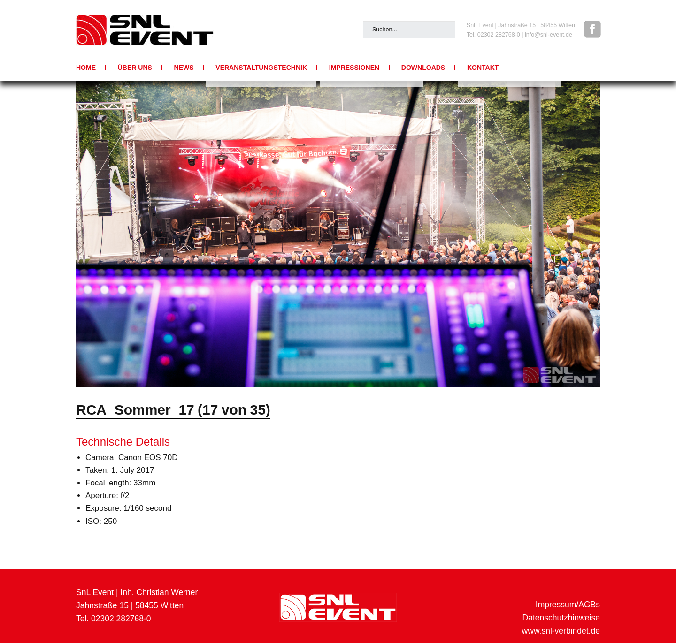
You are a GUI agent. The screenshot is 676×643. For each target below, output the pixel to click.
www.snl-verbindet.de (561, 630)
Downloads (423, 67)
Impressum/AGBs (568, 604)
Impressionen (354, 67)
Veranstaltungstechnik (261, 67)
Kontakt (483, 67)
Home (86, 67)
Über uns (135, 67)
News (184, 67)
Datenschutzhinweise (561, 617)
